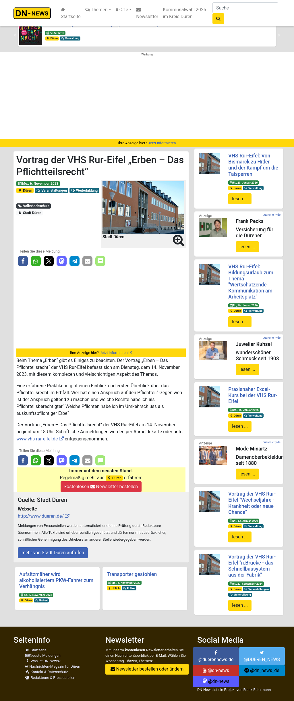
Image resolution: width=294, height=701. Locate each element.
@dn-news (216, 670)
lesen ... (240, 198)
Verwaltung (70, 38)
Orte (122, 9)
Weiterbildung (84, 190)
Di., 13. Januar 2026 (243, 520)
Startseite (71, 13)
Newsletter (147, 13)
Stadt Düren (29, 213)
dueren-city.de (272, 214)
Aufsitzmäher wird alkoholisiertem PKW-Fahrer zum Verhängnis (56, 580)
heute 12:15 (55, 32)
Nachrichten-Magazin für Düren (52, 666)
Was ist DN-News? (43, 661)
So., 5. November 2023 (36, 594)
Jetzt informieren (162, 143)
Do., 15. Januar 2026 (244, 409)
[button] (14, 35)
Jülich (114, 588)
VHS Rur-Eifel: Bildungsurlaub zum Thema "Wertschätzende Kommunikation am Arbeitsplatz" (250, 282)
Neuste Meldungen (43, 655)
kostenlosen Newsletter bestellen (101, 486)
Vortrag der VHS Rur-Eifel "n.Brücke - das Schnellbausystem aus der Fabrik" (252, 566)
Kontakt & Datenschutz (46, 672)
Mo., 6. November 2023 (38, 184)
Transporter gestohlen (132, 574)
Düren (52, 38)
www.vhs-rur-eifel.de (37, 439)
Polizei (41, 600)
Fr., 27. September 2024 (246, 583)
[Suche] (245, 7)
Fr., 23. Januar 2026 (243, 182)
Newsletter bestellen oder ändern (147, 669)
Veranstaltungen (51, 190)
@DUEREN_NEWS (262, 656)
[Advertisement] (147, 98)
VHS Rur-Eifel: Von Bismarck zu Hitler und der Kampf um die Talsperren (253, 165)
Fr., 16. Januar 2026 (243, 305)
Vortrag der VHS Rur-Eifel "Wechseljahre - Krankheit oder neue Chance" (252, 503)
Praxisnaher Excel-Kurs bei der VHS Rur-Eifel (252, 395)
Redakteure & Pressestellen (50, 677)
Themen (96, 9)
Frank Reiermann (257, 689)
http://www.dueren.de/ (41, 516)
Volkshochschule (33, 206)
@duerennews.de (216, 656)
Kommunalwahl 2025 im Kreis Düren (184, 13)
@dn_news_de (261, 670)
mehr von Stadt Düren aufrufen (53, 552)
